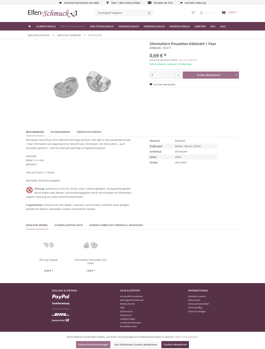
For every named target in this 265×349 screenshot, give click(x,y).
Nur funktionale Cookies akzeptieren (136, 344)
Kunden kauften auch (69, 225)
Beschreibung (35, 132)
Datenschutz (126, 311)
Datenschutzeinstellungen (93, 344)
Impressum (125, 315)
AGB (122, 307)
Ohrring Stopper (48, 259)
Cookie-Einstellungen (130, 322)
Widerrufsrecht (127, 303)
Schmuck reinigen (197, 311)
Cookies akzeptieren (175, 344)
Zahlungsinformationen (132, 300)
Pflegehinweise (60, 132)
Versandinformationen (131, 296)
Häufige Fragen (127, 318)
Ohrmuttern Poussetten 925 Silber (90, 261)
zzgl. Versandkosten (187, 59)
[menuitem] (124, 12)
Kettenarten (194, 300)
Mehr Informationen (186, 336)
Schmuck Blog (195, 307)
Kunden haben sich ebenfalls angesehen (116, 225)
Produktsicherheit (89, 132)
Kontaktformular (128, 326)
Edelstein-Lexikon (197, 296)
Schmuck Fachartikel (198, 303)
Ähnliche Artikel (37, 225)
